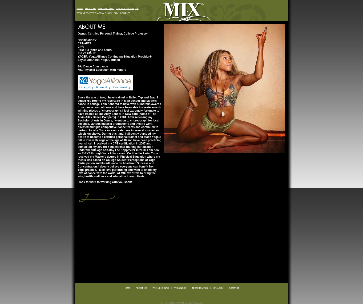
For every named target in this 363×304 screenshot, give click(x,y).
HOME (80, 8)
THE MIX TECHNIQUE (127, 8)
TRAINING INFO (106, 8)
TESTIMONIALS (98, 13)
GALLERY (113, 13)
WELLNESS (83, 13)
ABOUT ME (90, 8)
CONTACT (125, 13)
